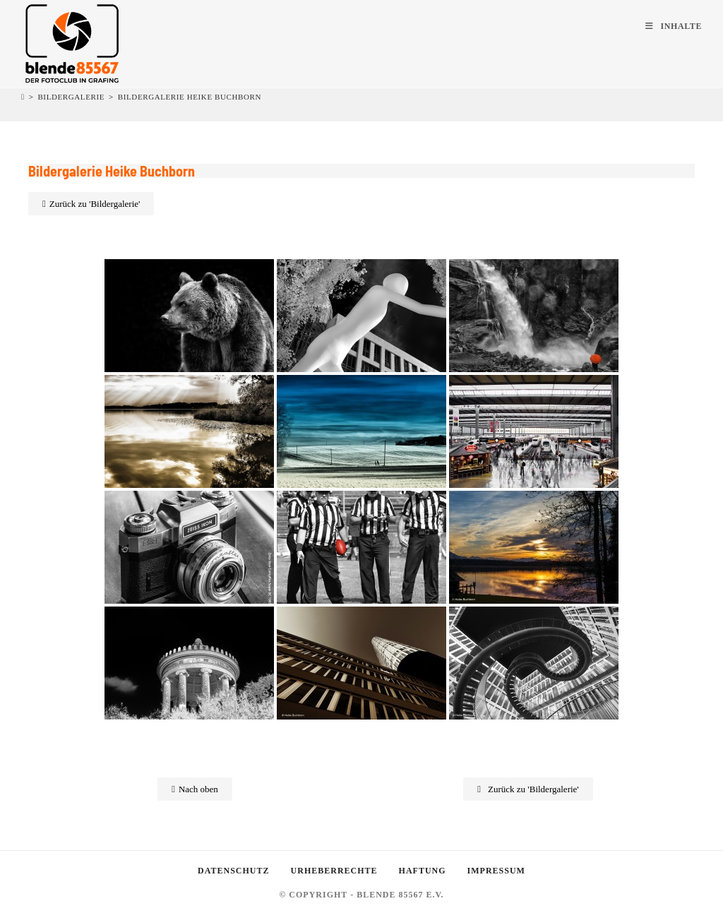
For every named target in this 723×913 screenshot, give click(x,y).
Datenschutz (233, 871)
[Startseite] (23, 97)
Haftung (422, 871)
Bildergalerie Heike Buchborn (189, 97)
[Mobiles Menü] (673, 26)
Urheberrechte (334, 871)
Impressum (496, 871)
